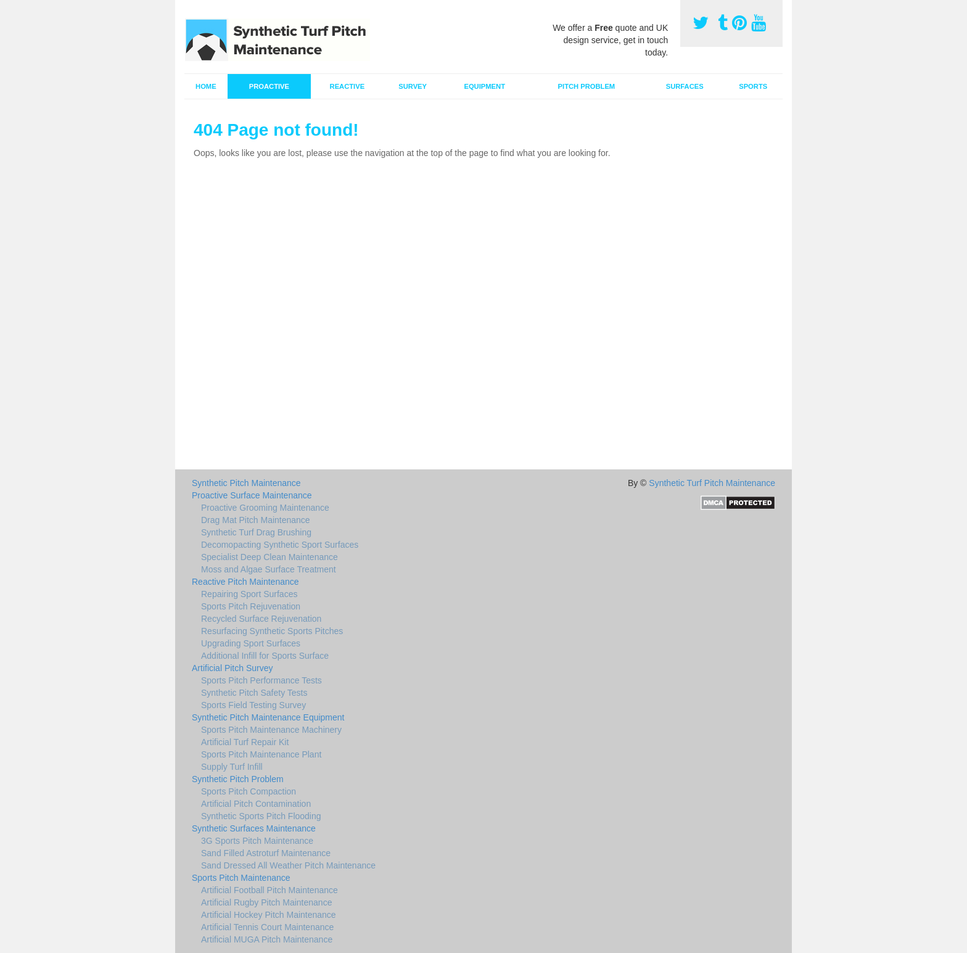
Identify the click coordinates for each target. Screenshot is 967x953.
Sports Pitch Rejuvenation (250, 606)
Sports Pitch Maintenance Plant (261, 754)
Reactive (347, 86)
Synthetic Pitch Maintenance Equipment (268, 717)
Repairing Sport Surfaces (249, 594)
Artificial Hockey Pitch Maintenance (268, 915)
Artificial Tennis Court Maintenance (267, 927)
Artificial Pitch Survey (232, 668)
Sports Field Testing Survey (253, 705)
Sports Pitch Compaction (248, 791)
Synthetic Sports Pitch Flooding (261, 816)
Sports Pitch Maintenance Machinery (271, 730)
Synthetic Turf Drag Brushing (256, 532)
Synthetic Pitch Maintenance (246, 483)
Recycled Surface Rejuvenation (261, 619)
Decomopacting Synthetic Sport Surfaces (279, 545)
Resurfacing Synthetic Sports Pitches (272, 631)
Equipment (484, 86)
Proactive (269, 86)
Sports (753, 86)
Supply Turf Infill (232, 767)
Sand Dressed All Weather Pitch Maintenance (288, 865)
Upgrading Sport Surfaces (250, 643)
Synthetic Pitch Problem (238, 779)
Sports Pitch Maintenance (241, 878)
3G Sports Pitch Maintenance (257, 841)
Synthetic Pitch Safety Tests (254, 693)
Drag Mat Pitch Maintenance (255, 520)
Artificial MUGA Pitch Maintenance (266, 939)
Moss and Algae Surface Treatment (268, 569)
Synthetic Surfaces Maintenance (254, 828)
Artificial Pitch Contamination (256, 804)
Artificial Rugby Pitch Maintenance (266, 902)
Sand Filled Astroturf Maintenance (266, 853)
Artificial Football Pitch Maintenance (269, 890)
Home (205, 86)
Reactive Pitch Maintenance (245, 582)
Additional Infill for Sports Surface (265, 656)
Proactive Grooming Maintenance (265, 508)
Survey (412, 86)
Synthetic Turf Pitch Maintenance (712, 483)
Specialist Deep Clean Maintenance (269, 557)
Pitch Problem (586, 86)
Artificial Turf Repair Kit (245, 742)
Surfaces (685, 86)
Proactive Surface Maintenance (252, 495)
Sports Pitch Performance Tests (261, 680)
